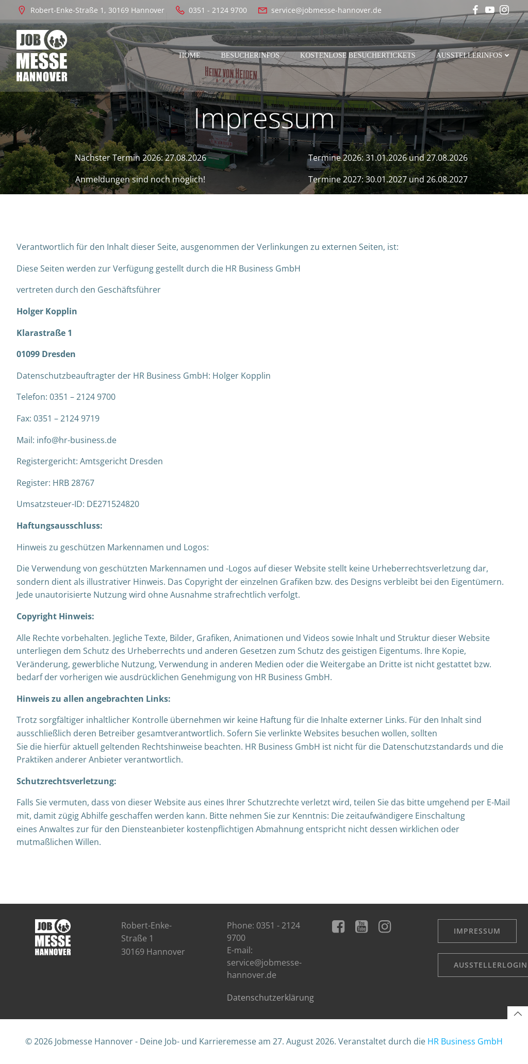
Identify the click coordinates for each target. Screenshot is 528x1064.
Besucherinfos (250, 55)
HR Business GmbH (465, 1041)
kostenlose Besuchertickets (358, 55)
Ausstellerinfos (474, 55)
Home (189, 55)
